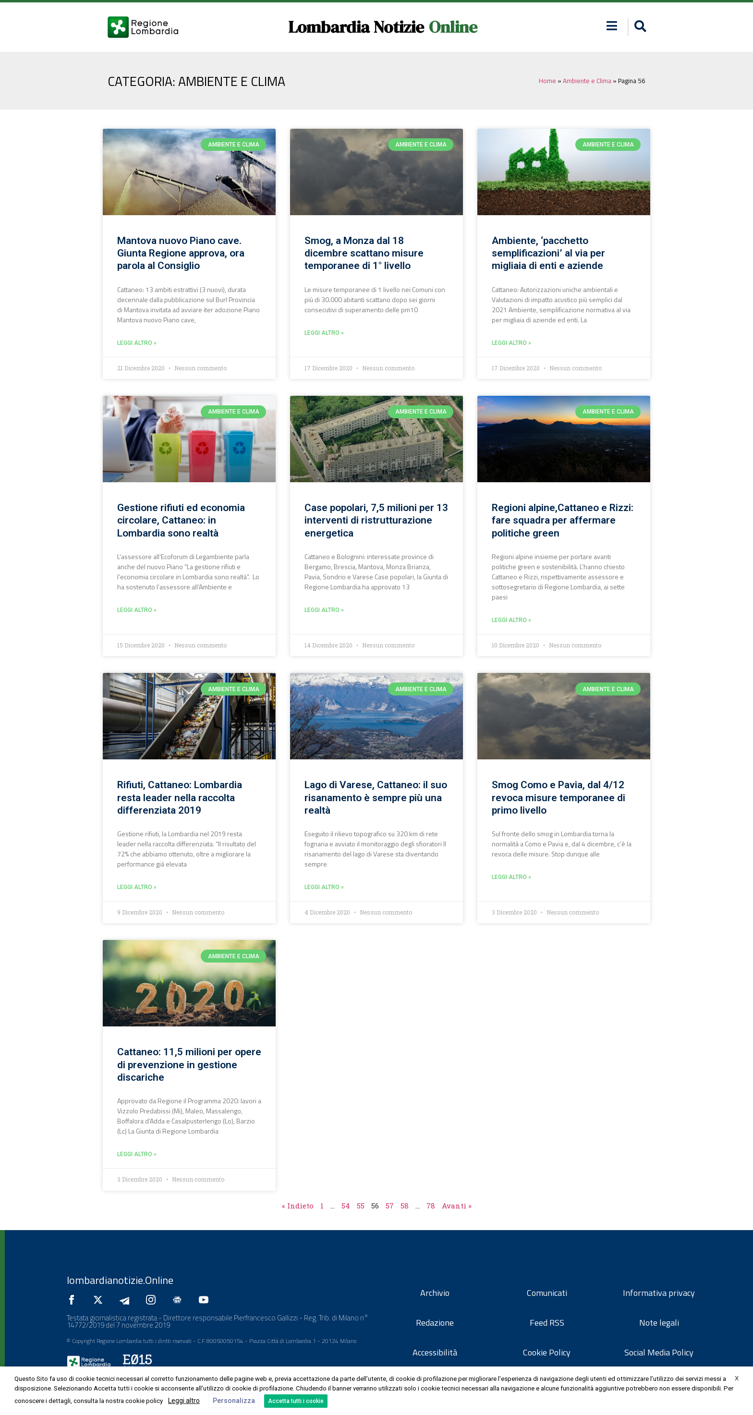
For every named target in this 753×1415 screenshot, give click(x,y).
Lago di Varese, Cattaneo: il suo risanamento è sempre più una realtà (375, 797)
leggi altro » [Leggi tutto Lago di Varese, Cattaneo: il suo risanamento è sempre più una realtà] (324, 887)
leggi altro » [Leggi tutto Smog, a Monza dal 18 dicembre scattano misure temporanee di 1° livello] (324, 332)
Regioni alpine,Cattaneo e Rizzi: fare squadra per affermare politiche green (562, 520)
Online (453, 26)
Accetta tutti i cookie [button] (296, 1401)
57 (390, 1205)
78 (430, 1205)
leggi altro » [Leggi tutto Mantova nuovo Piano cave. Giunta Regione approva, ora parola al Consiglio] (137, 343)
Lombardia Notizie (356, 26)
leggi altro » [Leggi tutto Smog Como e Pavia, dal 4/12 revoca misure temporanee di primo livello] (511, 877)
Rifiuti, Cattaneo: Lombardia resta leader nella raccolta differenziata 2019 (179, 797)
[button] (639, 27)
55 (360, 1205)
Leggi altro (184, 1400)
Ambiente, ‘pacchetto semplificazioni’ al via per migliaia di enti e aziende (548, 253)
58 (405, 1205)
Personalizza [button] (234, 1400)
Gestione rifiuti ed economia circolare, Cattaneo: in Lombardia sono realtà (181, 520)
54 (345, 1205)
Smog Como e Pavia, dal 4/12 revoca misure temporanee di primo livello (558, 797)
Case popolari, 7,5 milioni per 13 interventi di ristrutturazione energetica (376, 520)
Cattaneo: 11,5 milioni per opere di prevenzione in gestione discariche (189, 1064)
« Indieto (298, 1205)
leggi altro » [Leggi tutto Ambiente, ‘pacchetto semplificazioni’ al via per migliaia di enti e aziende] (511, 343)
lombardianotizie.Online (120, 1280)
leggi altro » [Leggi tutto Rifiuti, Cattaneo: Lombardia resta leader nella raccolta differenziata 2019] (137, 887)
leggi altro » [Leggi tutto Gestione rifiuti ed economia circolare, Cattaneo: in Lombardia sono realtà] (137, 610)
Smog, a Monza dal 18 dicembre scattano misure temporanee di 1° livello (364, 253)
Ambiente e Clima (587, 80)
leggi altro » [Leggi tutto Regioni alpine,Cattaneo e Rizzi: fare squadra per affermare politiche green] (511, 620)
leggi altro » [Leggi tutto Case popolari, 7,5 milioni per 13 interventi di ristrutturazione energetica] (324, 610)
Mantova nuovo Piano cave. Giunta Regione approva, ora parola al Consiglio (180, 253)
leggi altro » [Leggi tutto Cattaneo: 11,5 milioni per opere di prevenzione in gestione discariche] (137, 1154)
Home (547, 80)
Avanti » (457, 1205)
